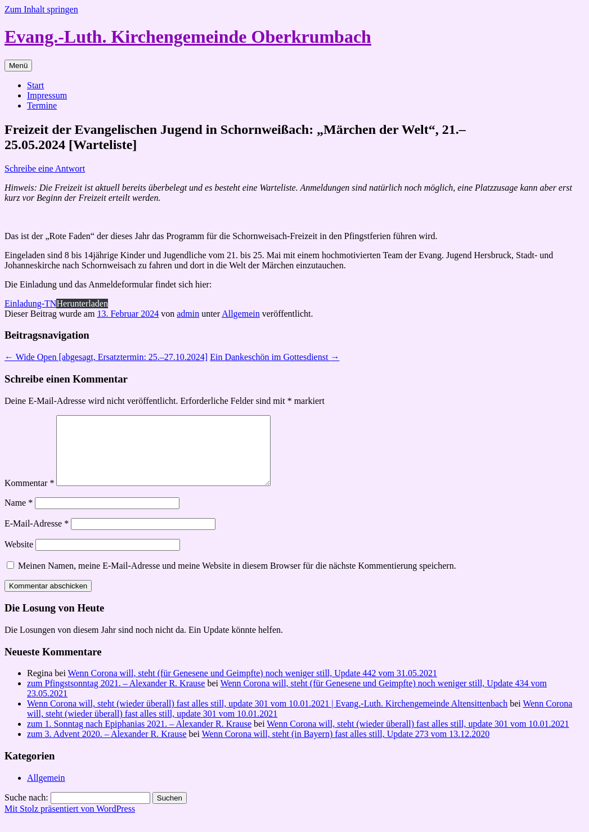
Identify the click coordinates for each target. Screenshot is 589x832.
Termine (42, 105)
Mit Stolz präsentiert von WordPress (70, 822)
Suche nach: (26, 811)
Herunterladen (82, 303)
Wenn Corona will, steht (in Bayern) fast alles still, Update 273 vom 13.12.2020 (346, 747)
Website (19, 558)
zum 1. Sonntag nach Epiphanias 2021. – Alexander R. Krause (139, 737)
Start (35, 85)
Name (19, 516)
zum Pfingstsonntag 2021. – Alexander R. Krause (116, 696)
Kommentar (29, 496)
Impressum (47, 95)
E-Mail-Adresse (37, 537)
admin (188, 313)
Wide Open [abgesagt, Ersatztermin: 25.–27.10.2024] (106, 357)
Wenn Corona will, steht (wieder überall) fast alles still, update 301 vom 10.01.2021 (418, 737)
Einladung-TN (30, 303)
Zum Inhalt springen (41, 9)
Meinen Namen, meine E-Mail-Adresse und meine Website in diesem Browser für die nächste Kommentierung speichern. (237, 579)
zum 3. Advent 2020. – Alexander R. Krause (107, 747)
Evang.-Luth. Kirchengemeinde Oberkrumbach (188, 36)
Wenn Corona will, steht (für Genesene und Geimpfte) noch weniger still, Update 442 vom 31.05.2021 (252, 686)
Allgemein (241, 313)
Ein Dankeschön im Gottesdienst (274, 357)
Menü (18, 65)
